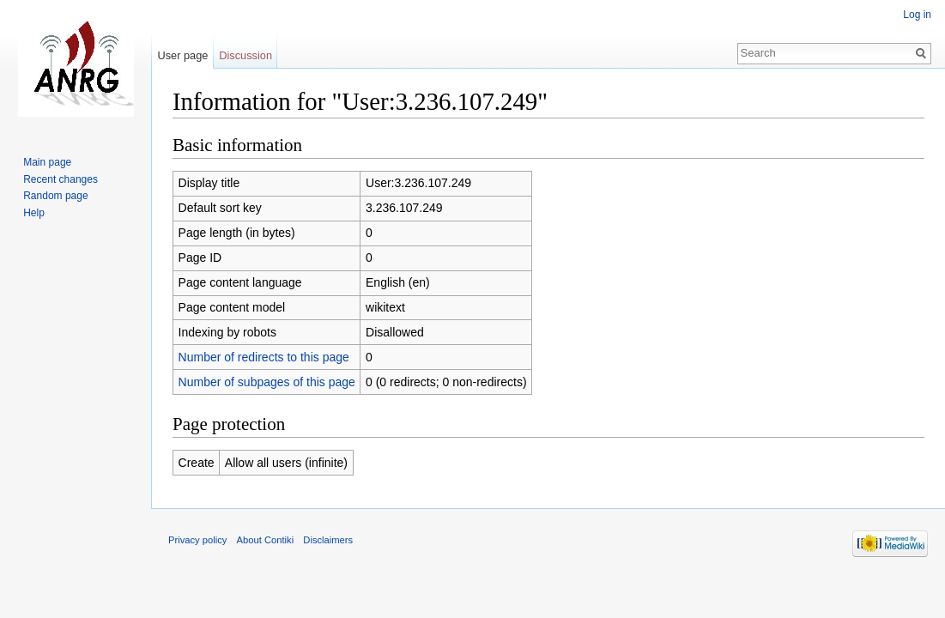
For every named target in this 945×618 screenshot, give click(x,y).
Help (34, 213)
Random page (55, 196)
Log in (917, 15)
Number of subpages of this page (267, 382)
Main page (47, 162)
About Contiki (265, 540)
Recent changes (60, 179)
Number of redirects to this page (264, 357)
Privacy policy (197, 540)
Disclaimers (328, 540)
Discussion (245, 55)
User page (182, 55)
